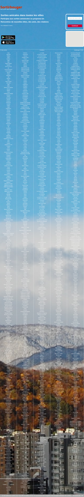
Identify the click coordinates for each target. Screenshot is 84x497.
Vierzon (75, 415)
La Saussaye (42, 72)
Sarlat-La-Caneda (75, 132)
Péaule (58, 174)
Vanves (75, 374)
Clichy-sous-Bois (25, 77)
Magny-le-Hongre (42, 298)
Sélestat (75, 165)
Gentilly (25, 338)
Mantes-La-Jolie (42, 317)
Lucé (42, 277)
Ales (8, 80)
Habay (25, 395)
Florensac (25, 284)
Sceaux (75, 156)
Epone (25, 228)
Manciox (42, 310)
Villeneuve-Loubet (75, 438)
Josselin (25, 463)
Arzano (8, 149)
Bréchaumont (8, 320)
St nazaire (75, 209)
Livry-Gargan (42, 250)
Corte (25, 110)
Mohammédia (42, 406)
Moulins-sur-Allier (42, 478)
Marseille (42, 337)
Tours (75, 326)
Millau (42, 392)
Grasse (25, 368)
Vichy (75, 410)
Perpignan (58, 186)
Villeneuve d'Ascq (75, 432)
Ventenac (75, 394)
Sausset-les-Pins (75, 150)
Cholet (25, 63)
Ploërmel (59, 228)
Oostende (59, 125)
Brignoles (8, 338)
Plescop (59, 215)
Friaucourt (25, 313)
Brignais (8, 335)
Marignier (42, 328)
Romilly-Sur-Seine (59, 386)
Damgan (25, 150)
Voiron (75, 468)
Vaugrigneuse (75, 379)
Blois (8, 271)
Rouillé (58, 406)
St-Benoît (75, 215)
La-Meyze (42, 101)
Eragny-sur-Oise (25, 233)
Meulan (42, 385)
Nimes (58, 87)
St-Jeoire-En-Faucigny (59, 490)
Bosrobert (8, 289)
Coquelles (25, 105)
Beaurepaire (8, 225)
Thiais (75, 290)
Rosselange (58, 398)
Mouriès (42, 480)
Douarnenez (25, 185)
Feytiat (25, 272)
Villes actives (4, 50)
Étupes (25, 254)
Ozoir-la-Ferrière (58, 149)
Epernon (25, 224)
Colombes (25, 90)
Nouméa (59, 105)
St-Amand (58, 430)
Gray (25, 371)
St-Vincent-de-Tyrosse (75, 102)
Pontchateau (58, 272)
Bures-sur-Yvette (8, 352)
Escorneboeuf (25, 241)
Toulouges (75, 314)
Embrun (25, 218)
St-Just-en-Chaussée (75, 53)
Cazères (8, 418)
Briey (8, 334)
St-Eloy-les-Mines (75, 222)
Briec (8, 332)
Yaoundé (75, 484)
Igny (25, 438)
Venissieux (75, 392)
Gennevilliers (25, 335)
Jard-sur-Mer (25, 456)
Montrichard (42, 460)
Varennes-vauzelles (75, 376)
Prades (58, 298)
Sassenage (75, 143)
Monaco (42, 412)
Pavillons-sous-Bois (58, 171)
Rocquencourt (59, 374)
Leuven (42, 225)
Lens (42, 204)
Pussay (58, 307)
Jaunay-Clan (25, 459)
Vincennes (75, 453)
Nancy (58, 62)
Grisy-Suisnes (25, 377)
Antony (8, 122)
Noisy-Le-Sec (59, 101)
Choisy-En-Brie (25, 60)
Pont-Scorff (58, 263)
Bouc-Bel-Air (8, 290)
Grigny (25, 376)
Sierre (75, 183)
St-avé (75, 212)
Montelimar (41, 432)
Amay (8, 92)
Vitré (75, 462)
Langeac (42, 126)
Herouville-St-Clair (25, 424)
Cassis (8, 406)
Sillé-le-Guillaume (75, 186)
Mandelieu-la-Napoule (42, 313)
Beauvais (8, 227)
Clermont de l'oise (25, 68)
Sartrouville (75, 140)
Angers (8, 105)
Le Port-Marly (42, 171)
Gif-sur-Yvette (25, 346)
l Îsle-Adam (25, 477)
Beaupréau (8, 222)
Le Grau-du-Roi (41, 156)
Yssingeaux (75, 487)
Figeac (25, 274)
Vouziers (75, 471)
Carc (8, 389)
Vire (75, 454)
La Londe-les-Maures (42, 57)
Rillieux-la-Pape (58, 350)
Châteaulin (8, 472)
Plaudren (59, 210)
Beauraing (8, 224)
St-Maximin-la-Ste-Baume (75, 239)
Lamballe (42, 116)
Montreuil (42, 457)
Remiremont (58, 332)
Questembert (59, 314)
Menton (42, 368)
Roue (59, 403)
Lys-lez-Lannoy (42, 292)
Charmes (8, 459)
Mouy (42, 486)
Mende (42, 364)
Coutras (25, 128)
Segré (75, 164)
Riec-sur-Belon (58, 347)
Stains (75, 257)
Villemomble (75, 430)
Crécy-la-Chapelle (25, 131)
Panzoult (59, 161)
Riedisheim (58, 349)
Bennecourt (8, 241)
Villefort (75, 419)
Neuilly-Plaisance (59, 77)
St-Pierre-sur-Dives (75, 90)
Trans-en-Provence (75, 329)
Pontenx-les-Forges (58, 274)
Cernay (8, 425)
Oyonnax (59, 147)
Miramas (42, 395)
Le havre (42, 158)
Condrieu (25, 101)
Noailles (59, 92)
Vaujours (75, 380)
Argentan (8, 135)
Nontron (59, 102)
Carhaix (8, 395)
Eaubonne (25, 200)
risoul (59, 356)
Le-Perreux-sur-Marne (42, 197)
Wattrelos (75, 475)
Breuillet (8, 326)
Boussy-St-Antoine (8, 314)
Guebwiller (25, 379)
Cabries (8, 358)
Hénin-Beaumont (25, 415)
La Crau (25, 493)
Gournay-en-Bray (25, 359)
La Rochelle (42, 69)
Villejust (75, 428)
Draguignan (25, 189)
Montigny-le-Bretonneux (42, 442)
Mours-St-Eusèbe (42, 481)
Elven (25, 216)
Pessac (58, 192)
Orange (58, 128)
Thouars (75, 298)
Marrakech (42, 335)
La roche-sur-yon (42, 66)
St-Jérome (75, 230)
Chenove (25, 53)
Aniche (8, 110)
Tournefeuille (75, 322)
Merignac (42, 376)
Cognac (25, 81)
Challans (8, 432)
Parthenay (58, 167)
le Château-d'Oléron (41, 150)
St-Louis (75, 60)
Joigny (25, 460)
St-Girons (59, 478)
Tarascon (75, 277)
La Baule (25, 484)
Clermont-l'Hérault (25, 71)
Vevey (75, 409)
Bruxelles (8, 349)
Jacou (25, 454)
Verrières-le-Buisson (75, 401)
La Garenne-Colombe (42, 54)
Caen (8, 362)
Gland (25, 353)
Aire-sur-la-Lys (8, 66)
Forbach (25, 299)
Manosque (42, 316)
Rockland (59, 373)
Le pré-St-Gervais (42, 176)
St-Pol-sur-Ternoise (75, 93)
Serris (75, 174)
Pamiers (59, 153)
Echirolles (25, 203)
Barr (8, 200)
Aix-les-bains (8, 71)
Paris (59, 165)
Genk (25, 334)
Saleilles (75, 113)
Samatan (76, 123)
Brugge (8, 344)
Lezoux (42, 230)
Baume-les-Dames (8, 209)
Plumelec (59, 236)
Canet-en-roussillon (8, 385)
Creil (25, 132)
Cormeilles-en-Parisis (25, 108)
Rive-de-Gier (59, 358)
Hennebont (25, 416)
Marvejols (42, 341)
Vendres (75, 389)
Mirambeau (41, 397)
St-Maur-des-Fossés (58, 425)
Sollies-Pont (75, 195)
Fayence (25, 265)
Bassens (8, 201)
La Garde (42, 53)
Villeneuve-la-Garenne (75, 435)
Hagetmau (25, 397)
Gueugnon (25, 386)
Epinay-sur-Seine (25, 227)
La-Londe (42, 99)
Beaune (8, 221)
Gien (25, 343)
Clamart (25, 66)
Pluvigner (59, 244)
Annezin (8, 116)
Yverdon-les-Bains (75, 490)
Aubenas (8, 156)
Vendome (75, 388)
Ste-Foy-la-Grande (75, 104)
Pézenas (59, 198)
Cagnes (8, 364)
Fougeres (25, 305)
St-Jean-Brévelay (59, 484)
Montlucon (42, 450)
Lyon (42, 290)
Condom (25, 99)
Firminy (25, 275)
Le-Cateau (42, 192)
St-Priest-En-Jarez (75, 245)
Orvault (58, 141)
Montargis (42, 421)
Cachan (8, 359)
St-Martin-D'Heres (75, 66)
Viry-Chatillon (75, 460)
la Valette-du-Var (42, 86)
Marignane (42, 326)
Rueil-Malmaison (58, 413)
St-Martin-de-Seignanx (75, 68)
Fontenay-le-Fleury (25, 295)
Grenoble (25, 373)
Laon (42, 141)
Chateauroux (8, 477)
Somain (75, 197)
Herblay (25, 419)
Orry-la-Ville (58, 137)
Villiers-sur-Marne (75, 450)
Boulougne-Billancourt (8, 299)
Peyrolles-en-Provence (59, 197)
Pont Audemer (59, 251)
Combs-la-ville (25, 93)
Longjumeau (42, 259)
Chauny (8, 489)
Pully (59, 305)
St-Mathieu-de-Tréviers (75, 238)
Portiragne (58, 290)
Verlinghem (75, 397)
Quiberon (59, 317)
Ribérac (58, 346)
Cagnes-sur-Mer (8, 365)
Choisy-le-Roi (25, 62)
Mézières (42, 391)
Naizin (58, 59)
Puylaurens (58, 311)
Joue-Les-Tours (25, 465)
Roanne (58, 361)
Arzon (8, 150)
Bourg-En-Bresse (8, 304)
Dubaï (25, 195)
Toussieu (75, 328)
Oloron (58, 122)
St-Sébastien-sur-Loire (75, 253)
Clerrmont (25, 74)
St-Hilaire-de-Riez (59, 481)
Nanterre (59, 65)
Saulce (75, 147)
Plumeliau (59, 238)
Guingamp (25, 391)
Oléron (58, 117)
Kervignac (25, 471)
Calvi (8, 374)
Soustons (75, 203)
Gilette (25, 347)
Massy (41, 343)
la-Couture (42, 90)
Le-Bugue (42, 189)
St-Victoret (75, 256)
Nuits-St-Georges (59, 111)
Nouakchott (58, 104)
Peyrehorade (59, 195)
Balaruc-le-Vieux (8, 189)
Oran (59, 126)
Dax (25, 155)
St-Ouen (75, 83)
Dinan (25, 173)
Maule (42, 346)
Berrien (8, 248)
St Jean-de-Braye (75, 207)
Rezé (59, 341)
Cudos (25, 146)
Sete (75, 176)
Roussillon (58, 407)
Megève (42, 358)
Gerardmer (25, 340)
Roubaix (59, 401)
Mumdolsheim (42, 490)
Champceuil (8, 444)
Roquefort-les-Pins (59, 392)
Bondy (8, 281)
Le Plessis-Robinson (42, 165)
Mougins (42, 475)
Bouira (8, 295)
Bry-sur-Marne (8, 350)
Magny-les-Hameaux (42, 299)
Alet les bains (8, 81)
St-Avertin (75, 213)
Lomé (42, 254)
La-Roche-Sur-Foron (42, 104)
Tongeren (75, 302)
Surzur (75, 271)
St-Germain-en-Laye (75, 228)
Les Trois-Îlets (42, 215)
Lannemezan (42, 135)
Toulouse (76, 316)
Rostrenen (58, 400)
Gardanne (25, 329)
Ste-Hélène (75, 108)
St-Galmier (75, 225)
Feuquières (25, 268)
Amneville (8, 98)
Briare (8, 329)
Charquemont (8, 460)
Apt (8, 126)
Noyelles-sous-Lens (58, 110)
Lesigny (42, 222)
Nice (59, 86)
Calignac (8, 370)
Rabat (58, 323)
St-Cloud (59, 451)
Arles (8, 140)
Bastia (8, 203)
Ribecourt (59, 343)
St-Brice (59, 444)
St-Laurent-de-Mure (75, 54)
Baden (8, 179)
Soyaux (75, 204)
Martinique (42, 340)
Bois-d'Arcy (8, 277)
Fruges (25, 316)
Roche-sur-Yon (58, 362)
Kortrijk (25, 474)
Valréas (75, 368)
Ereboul (25, 236)
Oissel (58, 116)
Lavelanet (42, 147)
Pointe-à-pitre (59, 245)
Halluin (25, 403)
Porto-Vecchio (59, 292)
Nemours (59, 71)
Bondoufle (8, 280)
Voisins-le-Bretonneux (75, 469)
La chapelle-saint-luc (25, 486)
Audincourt (8, 164)
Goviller (25, 362)
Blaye (8, 269)
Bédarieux (8, 228)
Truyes (75, 343)
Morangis (42, 465)
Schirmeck (75, 159)
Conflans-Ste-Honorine (25, 102)
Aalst (8, 53)
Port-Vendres (59, 287)
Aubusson (8, 159)
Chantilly (8, 450)
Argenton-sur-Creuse (8, 138)
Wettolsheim (75, 478)
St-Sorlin (75, 254)
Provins (58, 304)
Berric (8, 247)
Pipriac (58, 204)
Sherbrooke (75, 182)
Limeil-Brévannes (42, 242)
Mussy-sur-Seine (58, 53)
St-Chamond (58, 447)
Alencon (8, 78)
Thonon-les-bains (75, 295)
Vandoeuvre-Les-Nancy (75, 371)
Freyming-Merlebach (25, 311)
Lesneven (42, 224)
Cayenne (8, 416)
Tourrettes (75, 325)
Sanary (75, 125)
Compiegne (25, 96)
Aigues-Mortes (8, 63)
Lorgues (42, 265)
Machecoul (41, 295)
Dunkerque (25, 198)
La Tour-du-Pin (42, 78)
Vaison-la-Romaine (75, 353)
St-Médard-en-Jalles (75, 72)
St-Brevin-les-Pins (59, 442)
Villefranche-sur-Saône (75, 425)
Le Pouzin (42, 173)
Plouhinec (59, 233)
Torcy (75, 307)
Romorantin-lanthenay (59, 388)
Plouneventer (59, 235)
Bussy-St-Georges (8, 353)
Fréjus (25, 308)
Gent (25, 337)
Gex (25, 341)
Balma (8, 192)
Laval (42, 146)
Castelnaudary (8, 410)
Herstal (25, 425)
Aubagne (8, 155)
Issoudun (25, 447)
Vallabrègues (75, 362)
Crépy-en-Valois (25, 135)
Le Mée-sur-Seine (42, 162)
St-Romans (75, 98)
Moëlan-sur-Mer (42, 404)
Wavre (75, 477)
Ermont (25, 238)
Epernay (25, 222)
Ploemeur (59, 225)
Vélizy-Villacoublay (75, 386)
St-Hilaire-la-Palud (59, 483)
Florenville (25, 286)
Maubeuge (42, 344)
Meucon (42, 382)
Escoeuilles (25, 239)
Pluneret (59, 242)
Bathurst (8, 204)
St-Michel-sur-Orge (75, 74)
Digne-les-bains (25, 170)
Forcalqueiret (25, 301)
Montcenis (42, 428)
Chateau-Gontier (8, 465)
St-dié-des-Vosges (59, 422)
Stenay (75, 262)
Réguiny (59, 329)
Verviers (75, 404)
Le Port (42, 170)
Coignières (25, 84)
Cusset (25, 147)
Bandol (8, 195)
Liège (42, 233)
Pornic (58, 280)
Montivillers (41, 445)
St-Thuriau (75, 99)
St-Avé (58, 438)
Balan (8, 188)
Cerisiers (8, 424)
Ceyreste (8, 428)
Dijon (25, 171)
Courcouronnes (25, 120)
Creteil (25, 138)
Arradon (8, 146)
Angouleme (8, 108)
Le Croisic (42, 155)
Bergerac (8, 244)
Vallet (75, 365)
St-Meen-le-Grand (75, 242)
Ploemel (58, 224)
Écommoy (25, 204)
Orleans (58, 134)
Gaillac (25, 320)
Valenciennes (75, 358)
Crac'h (25, 129)
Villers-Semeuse (75, 447)
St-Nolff (75, 80)
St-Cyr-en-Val (75, 218)
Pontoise (59, 278)
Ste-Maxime (75, 260)
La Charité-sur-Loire (25, 487)
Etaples (25, 247)
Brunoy (8, 347)
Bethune (8, 251)
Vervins (75, 406)
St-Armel (59, 435)
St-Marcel (75, 63)
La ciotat (25, 490)
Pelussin (59, 176)
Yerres (75, 486)
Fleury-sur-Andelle (25, 281)
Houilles (25, 433)
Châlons (8, 435)
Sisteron (75, 188)
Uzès (75, 352)
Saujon (75, 146)
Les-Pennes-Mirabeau (42, 221)
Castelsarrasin (8, 412)
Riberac (58, 344)
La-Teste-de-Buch (42, 107)
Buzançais (8, 356)
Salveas (75, 122)
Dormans (25, 182)
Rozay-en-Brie (59, 410)
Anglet (8, 107)
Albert (8, 74)
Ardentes (8, 132)
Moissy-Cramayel (42, 409)
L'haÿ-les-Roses (25, 478)
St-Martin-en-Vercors (75, 69)
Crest (25, 137)
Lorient (42, 268)
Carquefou (8, 401)
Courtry (25, 123)
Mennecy (42, 367)
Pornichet (59, 281)
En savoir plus (76, 495)
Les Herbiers (42, 207)
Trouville (75, 340)
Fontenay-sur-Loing (25, 298)
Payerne (59, 173)
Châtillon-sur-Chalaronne (8, 484)
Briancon (8, 328)
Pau (59, 168)
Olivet (58, 119)
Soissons (75, 191)
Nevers (58, 81)
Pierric (58, 201)
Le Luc (41, 159)
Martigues (42, 338)
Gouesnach (25, 356)
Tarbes (75, 278)
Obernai (59, 114)
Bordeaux (8, 286)
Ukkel (75, 347)
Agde (8, 60)
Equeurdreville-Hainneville (25, 230)
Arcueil (8, 131)
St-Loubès (75, 59)
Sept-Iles (75, 173)
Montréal (42, 456)
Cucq (25, 143)
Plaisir (58, 207)
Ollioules (59, 120)
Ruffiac (58, 415)
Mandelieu (42, 311)
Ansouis (8, 119)
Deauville (25, 156)
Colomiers (25, 92)
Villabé (75, 416)
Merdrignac (41, 371)
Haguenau (25, 400)
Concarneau (25, 98)
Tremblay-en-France (75, 335)
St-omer (75, 81)
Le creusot (42, 153)
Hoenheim (25, 427)
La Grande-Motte (42, 56)
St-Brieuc (75, 216)
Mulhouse (42, 489)
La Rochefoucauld (42, 68)
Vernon (75, 400)
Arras (8, 147)
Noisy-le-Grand (58, 99)
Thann (75, 286)
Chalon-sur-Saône (8, 433)
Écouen (25, 206)
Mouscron (42, 483)
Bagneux (8, 182)
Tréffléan (75, 334)
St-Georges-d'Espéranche (59, 469)
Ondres (58, 123)
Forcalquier (25, 302)
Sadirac (58, 419)
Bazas (8, 213)
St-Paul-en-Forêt (75, 86)
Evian (25, 256)
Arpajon (8, 143)
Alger (8, 84)
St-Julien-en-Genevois (59, 492)
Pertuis (58, 189)
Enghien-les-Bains (25, 219)
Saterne (75, 144)
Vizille (75, 466)
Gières (25, 344)
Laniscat (42, 134)
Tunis (75, 346)
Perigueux (58, 182)
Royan (58, 409)
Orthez (58, 140)
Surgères (75, 269)
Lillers (42, 239)
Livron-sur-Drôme (42, 248)
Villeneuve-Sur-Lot (75, 441)
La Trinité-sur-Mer (42, 80)
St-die (58, 457)
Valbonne (75, 355)
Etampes (25, 245)
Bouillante (8, 293)
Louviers (42, 274)
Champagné (8, 442)
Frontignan (25, 314)
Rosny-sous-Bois (59, 397)
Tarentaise (75, 280)
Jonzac (25, 462)
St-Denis (59, 456)
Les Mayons (42, 210)
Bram (8, 316)
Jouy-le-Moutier (25, 468)
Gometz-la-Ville (25, 355)
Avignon (8, 176)
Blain (8, 265)
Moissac (42, 407)
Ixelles (25, 453)
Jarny (25, 457)
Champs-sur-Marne (8, 448)
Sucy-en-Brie (75, 265)
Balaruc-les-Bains (8, 191)
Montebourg (42, 430)
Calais (8, 368)
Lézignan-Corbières (42, 228)
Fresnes (25, 310)
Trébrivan (75, 332)
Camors (8, 382)
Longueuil (42, 260)
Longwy (42, 262)
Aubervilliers (8, 158)
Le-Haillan (42, 195)
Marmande (42, 331)
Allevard (8, 89)
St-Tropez (59, 428)
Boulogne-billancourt (8, 296)
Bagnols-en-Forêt (8, 183)
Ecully (25, 207)
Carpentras (8, 400)
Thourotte (75, 299)
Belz (8, 238)
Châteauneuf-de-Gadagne (8, 474)
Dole (25, 179)
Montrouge (42, 463)
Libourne (42, 232)
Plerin (58, 213)
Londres (42, 257)
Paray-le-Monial (58, 164)
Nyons (58, 113)
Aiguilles (8, 65)
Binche (8, 259)
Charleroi (8, 456)
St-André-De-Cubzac (75, 210)
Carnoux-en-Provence (8, 398)
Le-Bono (42, 186)
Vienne (75, 413)
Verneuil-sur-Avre (75, 398)
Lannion (42, 137)
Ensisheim (25, 221)
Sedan (75, 162)
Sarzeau (75, 141)
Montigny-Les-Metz (42, 444)
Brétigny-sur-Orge (8, 325)
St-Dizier (75, 221)
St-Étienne (58, 463)
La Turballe (41, 83)
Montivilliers (42, 447)
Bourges (8, 311)
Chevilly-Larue (25, 57)
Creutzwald (25, 140)
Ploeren (58, 227)
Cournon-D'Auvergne (25, 122)
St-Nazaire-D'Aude (75, 78)
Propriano (59, 302)
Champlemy (8, 447)
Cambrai (8, 380)
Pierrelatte (58, 200)
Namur (58, 60)
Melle (42, 359)
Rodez (58, 376)
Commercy (25, 95)
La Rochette (42, 71)
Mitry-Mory (42, 403)
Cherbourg (25, 54)
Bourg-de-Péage (8, 302)
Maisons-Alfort (42, 302)
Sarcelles (75, 131)
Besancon (8, 250)
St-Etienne (75, 224)
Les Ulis (42, 216)
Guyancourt (25, 394)
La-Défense (42, 92)
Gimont (25, 349)
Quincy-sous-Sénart (58, 322)
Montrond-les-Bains (42, 462)
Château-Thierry (8, 466)
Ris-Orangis (58, 355)
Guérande (25, 383)
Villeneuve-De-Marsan (75, 433)
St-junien (59, 493)
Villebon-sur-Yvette (75, 418)
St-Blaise (59, 441)
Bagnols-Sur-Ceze (8, 185)
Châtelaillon (8, 478)
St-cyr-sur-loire (58, 454)
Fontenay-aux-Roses (25, 292)
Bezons (8, 254)
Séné (75, 167)
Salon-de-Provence (75, 120)
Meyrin (41, 388)
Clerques (25, 72)
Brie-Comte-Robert (8, 331)
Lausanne (42, 144)
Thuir (75, 301)
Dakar (25, 149)
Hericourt (25, 421)
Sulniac (75, 266)
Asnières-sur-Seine (8, 152)
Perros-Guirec (59, 188)
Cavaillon (8, 415)
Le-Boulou (42, 188)
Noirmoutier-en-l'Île (59, 98)
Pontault (59, 268)
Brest (8, 323)
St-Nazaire (75, 77)
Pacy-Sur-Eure (58, 150)
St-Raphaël (75, 250)
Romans (59, 383)
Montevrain (41, 438)
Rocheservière (58, 371)
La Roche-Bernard (42, 65)
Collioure (25, 87)
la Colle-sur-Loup (25, 492)
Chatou (8, 486)
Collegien (25, 86)
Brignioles (8, 337)
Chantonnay (8, 451)
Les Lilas (42, 209)
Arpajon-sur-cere (8, 144)
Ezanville (25, 262)
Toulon (75, 313)
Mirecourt (42, 400)
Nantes (58, 66)
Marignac (42, 325)
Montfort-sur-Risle (42, 439)
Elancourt (25, 212)
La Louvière (42, 59)
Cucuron (25, 144)
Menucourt (42, 370)
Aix (8, 68)
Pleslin (58, 216)
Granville (25, 367)
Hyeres (25, 436)
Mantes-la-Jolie (42, 319)
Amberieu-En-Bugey (8, 93)
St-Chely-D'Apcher (59, 448)
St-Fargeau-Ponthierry (59, 465)
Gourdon (25, 358)
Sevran (75, 177)
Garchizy (25, 328)
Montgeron (42, 441)
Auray (8, 167)
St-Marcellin (75, 65)
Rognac (58, 377)
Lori (42, 266)
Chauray (8, 490)
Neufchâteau (59, 75)
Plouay (58, 230)
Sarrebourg (75, 135)
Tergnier (75, 284)
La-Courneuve (42, 89)
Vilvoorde (75, 451)
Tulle (75, 344)
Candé (8, 383)
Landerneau (42, 120)
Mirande (42, 398)
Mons (42, 415)
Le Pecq (42, 164)
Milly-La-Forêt (42, 394)
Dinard (25, 174)
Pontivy (58, 277)
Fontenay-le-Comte (25, 293)
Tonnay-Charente (75, 304)
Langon (42, 128)
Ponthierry (58, 275)
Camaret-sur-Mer (8, 377)
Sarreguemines (75, 137)
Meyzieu (42, 389)
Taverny (75, 283)
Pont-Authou (59, 254)
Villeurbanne (75, 448)
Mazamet (42, 353)
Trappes (75, 331)
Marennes (42, 323)
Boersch (8, 274)
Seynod (75, 180)
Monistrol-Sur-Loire (42, 413)
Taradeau (75, 275)
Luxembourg (42, 287)
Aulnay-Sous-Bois (8, 165)
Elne (25, 215)
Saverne (75, 152)
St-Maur (75, 71)
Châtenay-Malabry (8, 481)
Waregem (75, 472)
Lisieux (42, 247)
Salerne (75, 114)
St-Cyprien (58, 421)
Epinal (25, 225)
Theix (75, 287)
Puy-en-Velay (59, 310)
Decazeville (25, 158)
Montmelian (42, 451)
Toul (75, 311)
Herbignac (25, 418)
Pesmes (58, 191)
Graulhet (25, 370)
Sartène (75, 138)
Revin (58, 340)
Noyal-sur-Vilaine (59, 108)
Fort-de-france (25, 304)
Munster (42, 492)
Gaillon (25, 322)
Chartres (8, 462)
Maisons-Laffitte (42, 304)
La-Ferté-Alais (42, 95)
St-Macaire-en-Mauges (75, 233)
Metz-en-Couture (42, 380)
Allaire (8, 86)
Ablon (8, 57)
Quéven (58, 316)
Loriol (42, 269)
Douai (25, 183)
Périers (58, 180)
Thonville (76, 296)
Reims (58, 331)
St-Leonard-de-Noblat (75, 56)
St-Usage (75, 101)
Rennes (58, 335)
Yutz (75, 489)
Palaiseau (59, 152)
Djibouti (25, 177)
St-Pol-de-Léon (75, 92)
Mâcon (41, 296)
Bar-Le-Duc (8, 197)
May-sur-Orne (42, 350)
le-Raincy (42, 200)
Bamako (8, 194)
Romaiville (58, 382)
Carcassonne (8, 391)
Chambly (8, 439)
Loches (42, 251)
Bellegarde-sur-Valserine (8, 233)
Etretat (25, 253)
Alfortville (8, 83)
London (42, 256)
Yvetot (75, 492)
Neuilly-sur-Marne (59, 78)
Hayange (25, 410)
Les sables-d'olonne (41, 213)
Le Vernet (42, 180)
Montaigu (42, 418)
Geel (25, 331)
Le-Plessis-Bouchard (42, 198)
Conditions (42, 50)
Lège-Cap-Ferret (42, 203)
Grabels (25, 364)
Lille (42, 238)
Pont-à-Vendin (59, 253)
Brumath (8, 346)
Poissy (58, 247)
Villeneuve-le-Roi (75, 436)
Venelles (75, 391)
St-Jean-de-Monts (59, 424)
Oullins (58, 146)
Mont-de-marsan (42, 416)
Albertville (8, 75)
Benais (8, 239)
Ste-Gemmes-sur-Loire (75, 105)
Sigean (75, 185)
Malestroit (42, 307)
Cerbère (8, 419)
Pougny (58, 295)
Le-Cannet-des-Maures (42, 191)
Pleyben (58, 222)
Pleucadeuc (58, 221)
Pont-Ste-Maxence (59, 262)
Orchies (58, 131)
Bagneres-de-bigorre (8, 180)
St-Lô (75, 57)
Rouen (58, 404)
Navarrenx (58, 69)
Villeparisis (75, 442)
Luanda (42, 275)
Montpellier (41, 454)
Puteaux (59, 308)
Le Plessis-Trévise (42, 167)
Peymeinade (59, 194)
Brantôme (8, 317)
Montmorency (42, 453)
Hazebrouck (25, 412)
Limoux (42, 245)
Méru (42, 377)
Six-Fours (75, 189)
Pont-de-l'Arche (58, 257)
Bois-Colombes (8, 275)
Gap (25, 325)
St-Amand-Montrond (58, 432)
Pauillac (58, 170)
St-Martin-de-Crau (75, 236)
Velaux (75, 383)
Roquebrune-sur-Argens (58, 391)
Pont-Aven (58, 256)
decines (25, 159)
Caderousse (8, 361)
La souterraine (42, 77)
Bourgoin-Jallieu (8, 313)
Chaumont (8, 487)
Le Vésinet (42, 182)
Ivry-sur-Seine (25, 451)
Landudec (42, 123)
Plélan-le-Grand (58, 212)
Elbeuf (25, 213)
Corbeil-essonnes (25, 107)
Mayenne (42, 352)
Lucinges (42, 278)
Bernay (8, 245)
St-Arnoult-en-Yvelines (59, 436)
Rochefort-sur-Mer (59, 368)
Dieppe (25, 168)
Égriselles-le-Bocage (25, 210)
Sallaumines (75, 119)
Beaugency (8, 218)
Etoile (25, 250)
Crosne (25, 141)
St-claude (59, 450)
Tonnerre (75, 305)
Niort (59, 89)
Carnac (8, 397)
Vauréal (75, 382)
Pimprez (59, 203)
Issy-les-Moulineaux (25, 448)
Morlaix (42, 471)
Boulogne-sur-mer (8, 298)
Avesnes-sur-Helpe (8, 174)
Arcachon (8, 128)
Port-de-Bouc (59, 284)
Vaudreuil (75, 377)
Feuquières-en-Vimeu (25, 269)
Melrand (42, 361)
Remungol (58, 334)
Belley (8, 236)
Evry (25, 260)
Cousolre (25, 125)
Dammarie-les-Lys (25, 152)
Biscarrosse (8, 260)
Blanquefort (8, 268)
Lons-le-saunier (41, 263)
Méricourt (42, 374)
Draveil (25, 192)
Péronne (59, 185)
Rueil (59, 412)
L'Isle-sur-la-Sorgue (25, 483)
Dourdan (25, 186)
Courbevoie (25, 119)
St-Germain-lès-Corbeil (59, 474)
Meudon (42, 383)
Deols (25, 164)
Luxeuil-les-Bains (42, 289)
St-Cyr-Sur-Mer (75, 219)
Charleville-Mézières (8, 457)
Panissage (58, 156)
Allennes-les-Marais (8, 87)
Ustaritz (75, 350)
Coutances (25, 126)
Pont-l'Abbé (58, 259)
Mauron (42, 349)
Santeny (75, 129)
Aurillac (8, 168)
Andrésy (8, 104)
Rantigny (59, 326)
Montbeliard (42, 424)
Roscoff (58, 395)
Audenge (8, 162)
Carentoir (8, 394)
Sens (75, 171)
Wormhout (75, 483)
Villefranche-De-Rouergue (75, 422)
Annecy (8, 113)
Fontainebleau (25, 290)
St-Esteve (59, 460)
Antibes (8, 120)
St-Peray (75, 89)
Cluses (25, 80)
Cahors (8, 367)
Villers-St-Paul (75, 445)
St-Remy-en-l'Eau (75, 251)
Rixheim (58, 359)
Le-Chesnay (42, 194)
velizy (75, 385)
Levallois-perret (41, 227)
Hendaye (25, 413)
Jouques (25, 466)
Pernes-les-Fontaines (59, 183)
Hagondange (25, 398)
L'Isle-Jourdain (25, 481)
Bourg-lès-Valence (8, 307)
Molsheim (42, 410)
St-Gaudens (75, 227)
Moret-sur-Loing (42, 466)
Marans (42, 320)
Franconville (25, 307)
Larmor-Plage (42, 143)
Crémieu (25, 134)
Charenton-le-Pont (8, 454)
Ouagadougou (59, 144)
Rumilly (58, 416)
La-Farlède (41, 93)
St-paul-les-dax (75, 87)
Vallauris (75, 364)
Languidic (42, 132)
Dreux (25, 194)
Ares (8, 134)
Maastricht (42, 293)
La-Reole (42, 102)
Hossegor (25, 430)
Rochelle (59, 370)
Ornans (58, 135)
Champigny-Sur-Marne (8, 445)
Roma (58, 380)
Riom (59, 352)
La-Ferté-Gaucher (42, 96)
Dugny (25, 197)
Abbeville (8, 54)
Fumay (25, 317)
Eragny (25, 232)
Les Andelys (42, 206)
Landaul (42, 119)
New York (59, 83)
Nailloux (59, 56)
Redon (58, 328)
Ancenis (8, 99)
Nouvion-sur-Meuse (58, 107)
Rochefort (59, 364)
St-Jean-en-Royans (58, 489)
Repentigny (58, 337)
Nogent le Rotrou (59, 93)
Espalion (25, 242)
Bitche (8, 262)
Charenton (8, 453)
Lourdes (42, 272)
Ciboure (25, 65)
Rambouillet (58, 325)
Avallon (8, 173)
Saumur (75, 149)
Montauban (41, 422)
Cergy (8, 422)
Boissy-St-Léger (8, 278)
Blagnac (8, 263)
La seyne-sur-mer (42, 75)
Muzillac (58, 54)
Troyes (75, 341)
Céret (8, 421)
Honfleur (25, 428)
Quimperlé (58, 320)
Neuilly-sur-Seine (58, 80)
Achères (8, 59)
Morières (42, 469)
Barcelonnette (8, 198)
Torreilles (76, 308)
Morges (42, 468)
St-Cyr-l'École (59, 453)
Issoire (25, 445)
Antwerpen (8, 123)
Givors (25, 352)
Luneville (42, 283)
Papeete (59, 162)
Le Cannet (42, 149)
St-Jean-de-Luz (58, 487)
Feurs (25, 271)
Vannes (75, 373)
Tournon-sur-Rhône (75, 323)
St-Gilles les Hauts (59, 475)
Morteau (42, 474)
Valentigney (75, 361)
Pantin (58, 159)
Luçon (42, 280)
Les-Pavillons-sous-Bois (42, 219)
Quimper (59, 319)
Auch (8, 161)
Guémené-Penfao (25, 380)
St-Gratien (58, 480)
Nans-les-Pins (59, 63)
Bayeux (8, 210)
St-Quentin (75, 95)
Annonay (8, 117)
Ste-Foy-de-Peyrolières (75, 259)
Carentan (8, 392)
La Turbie (42, 84)
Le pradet (42, 174)
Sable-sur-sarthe (58, 418)
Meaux (41, 355)
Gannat (25, 323)
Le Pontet (42, 168)
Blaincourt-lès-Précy (8, 266)
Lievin (42, 236)
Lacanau (42, 110)
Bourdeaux (8, 301)
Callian (8, 371)
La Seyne (42, 74)
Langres (42, 131)
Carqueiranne (8, 403)
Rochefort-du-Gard (59, 365)
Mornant (42, 472)
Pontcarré (59, 271)
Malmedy (42, 308)
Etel (25, 248)
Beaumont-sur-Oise (8, 219)
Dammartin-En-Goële (25, 153)
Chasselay (8, 463)
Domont (25, 180)
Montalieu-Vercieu (42, 419)
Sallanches (75, 117)
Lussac (42, 286)
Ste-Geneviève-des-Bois (75, 107)
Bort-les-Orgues (8, 287)
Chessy (25, 56)
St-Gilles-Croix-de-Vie (59, 477)
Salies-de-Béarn (75, 116)
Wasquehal (75, 474)
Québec (58, 313)
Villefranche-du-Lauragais (75, 424)
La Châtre (25, 489)
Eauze (25, 201)
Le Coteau (42, 152)
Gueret (25, 385)
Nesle (58, 72)
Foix (25, 287)
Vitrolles (75, 463)
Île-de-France (25, 439)
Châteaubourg (8, 468)
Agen (8, 62)
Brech (8, 319)
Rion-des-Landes (58, 353)
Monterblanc (42, 433)
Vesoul (75, 407)
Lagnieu (42, 111)
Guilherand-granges (25, 389)
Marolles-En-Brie (42, 334)
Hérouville (25, 422)
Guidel (25, 388)
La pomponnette (42, 63)
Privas (58, 301)
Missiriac (42, 401)
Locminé (42, 253)
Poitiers (58, 250)
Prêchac (59, 299)
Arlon (8, 141)
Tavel (75, 281)
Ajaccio (8, 72)
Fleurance (25, 278)
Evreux (25, 257)
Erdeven (25, 235)
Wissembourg (75, 480)
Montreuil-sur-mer (42, 459)
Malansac (42, 305)
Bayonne (8, 212)
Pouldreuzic (58, 296)
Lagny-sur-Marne (42, 114)
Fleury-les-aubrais (25, 280)
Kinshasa (25, 472)
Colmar (25, 89)
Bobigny (8, 272)
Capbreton (8, 388)
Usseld (75, 349)
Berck (8, 242)
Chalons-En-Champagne (8, 436)
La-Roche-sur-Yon (42, 105)
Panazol (58, 155)
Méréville (42, 373)
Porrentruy (58, 283)
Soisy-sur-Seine (75, 194)
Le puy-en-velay (42, 179)
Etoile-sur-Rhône (25, 251)
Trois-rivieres (75, 338)
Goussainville (25, 361)
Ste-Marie (75, 110)
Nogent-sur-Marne (59, 96)
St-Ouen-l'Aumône (75, 84)
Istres (25, 450)
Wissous (75, 481)
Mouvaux (42, 484)
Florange (25, 283)
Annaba (8, 111)
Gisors (25, 350)
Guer (25, 382)
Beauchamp (8, 215)
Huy (25, 435)
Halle (25, 401)
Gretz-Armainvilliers (25, 374)
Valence (75, 356)
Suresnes (75, 268)
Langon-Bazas (42, 129)
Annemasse (8, 114)
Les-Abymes (42, 218)
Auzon (8, 171)
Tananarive (75, 274)
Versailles (75, 403)
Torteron (75, 310)
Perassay (59, 179)
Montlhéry (42, 448)
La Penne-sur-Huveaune (41, 60)
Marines (42, 329)
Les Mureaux (42, 212)
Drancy (25, 191)
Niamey (58, 84)
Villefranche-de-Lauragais (75, 421)
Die (25, 167)
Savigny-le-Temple (75, 153)
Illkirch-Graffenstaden (25, 442)
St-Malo (75, 62)
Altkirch (8, 90)
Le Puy (42, 177)
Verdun (75, 395)
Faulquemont (25, 263)
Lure (42, 284)
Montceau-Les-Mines (42, 427)
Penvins (59, 177)
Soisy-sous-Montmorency (75, 192)
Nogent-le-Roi (59, 95)
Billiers (8, 257)
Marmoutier (42, 332)
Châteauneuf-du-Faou (8, 475)
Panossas (59, 158)
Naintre (58, 57)
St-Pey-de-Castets (75, 244)
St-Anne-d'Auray (58, 433)
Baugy (8, 207)
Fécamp (25, 266)
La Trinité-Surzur (42, 81)
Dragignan (25, 188)
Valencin (75, 359)
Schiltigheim (75, 158)
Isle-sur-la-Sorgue (25, 444)
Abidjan (8, 56)
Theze (75, 289)
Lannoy (42, 138)
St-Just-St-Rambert (75, 232)
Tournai (75, 319)
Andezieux (8, 102)
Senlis (75, 168)
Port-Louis (58, 286)
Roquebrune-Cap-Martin (58, 389)
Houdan (25, 432)
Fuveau (25, 319)
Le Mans (42, 161)
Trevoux (75, 337)
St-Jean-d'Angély (59, 486)
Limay (42, 241)
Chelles (8, 493)
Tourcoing (75, 317)
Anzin (8, 125)
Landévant (42, 122)
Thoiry (75, 293)
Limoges (42, 244)
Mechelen (42, 356)
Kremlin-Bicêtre (25, 475)
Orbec (58, 129)
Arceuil (8, 129)
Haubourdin (25, 407)
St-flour (58, 466)
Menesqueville (42, 365)
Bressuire (8, 322)
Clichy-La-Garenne (25, 75)
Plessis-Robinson (59, 219)
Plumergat (58, 241)
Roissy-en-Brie (58, 379)
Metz (42, 379)
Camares (8, 376)
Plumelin (59, 239)
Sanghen (76, 126)
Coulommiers (25, 117)
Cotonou (25, 113)
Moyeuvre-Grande (42, 487)
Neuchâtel (58, 74)
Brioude (8, 340)
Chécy (8, 492)
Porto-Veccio (59, 293)
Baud (8, 206)
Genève (25, 332)
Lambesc (42, 117)
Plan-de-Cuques (58, 209)
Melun (42, 362)
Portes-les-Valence (59, 289)
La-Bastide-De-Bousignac (42, 87)
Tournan (75, 320)
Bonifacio (8, 283)
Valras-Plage (75, 367)
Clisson (25, 78)
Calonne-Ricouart (8, 373)
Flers (25, 277)
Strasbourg (75, 263)
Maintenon (42, 301)
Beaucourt (8, 216)
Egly (25, 209)
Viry (75, 459)
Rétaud (58, 338)
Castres (8, 413)
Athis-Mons (8, 153)
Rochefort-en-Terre (59, 367)
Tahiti (75, 272)
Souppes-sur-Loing (75, 201)
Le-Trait (42, 201)
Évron (25, 259)
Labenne (42, 108)
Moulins (42, 477)
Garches (25, 326)
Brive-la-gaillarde (8, 341)
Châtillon (8, 483)
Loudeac (42, 271)
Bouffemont (8, 292)
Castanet (8, 407)
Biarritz (8, 256)
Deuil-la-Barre (25, 165)
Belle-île (8, 232)
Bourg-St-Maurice (8, 310)
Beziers (8, 253)
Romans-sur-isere (59, 385)
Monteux (42, 436)
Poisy (58, 248)
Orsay (58, 138)
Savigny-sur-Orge (75, 155)
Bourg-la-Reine (8, 305)
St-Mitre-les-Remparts (75, 75)
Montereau (42, 435)
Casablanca (8, 404)
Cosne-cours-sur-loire (25, 111)
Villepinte (75, 444)
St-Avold (59, 439)
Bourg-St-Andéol (8, 308)
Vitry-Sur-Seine (75, 465)
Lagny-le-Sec (42, 113)
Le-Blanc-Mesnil (42, 185)
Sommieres (75, 198)
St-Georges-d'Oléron (58, 471)
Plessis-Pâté (59, 218)
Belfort (8, 230)
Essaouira (25, 244)
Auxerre (8, 170)
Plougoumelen (59, 232)
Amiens (8, 96)
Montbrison (41, 425)
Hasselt (25, 406)
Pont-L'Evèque (58, 260)
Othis (59, 143)
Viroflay (75, 456)
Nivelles (58, 90)
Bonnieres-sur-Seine (8, 284)
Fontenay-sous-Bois (25, 296)
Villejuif (75, 427)
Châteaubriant (8, 469)
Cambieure (8, 379)
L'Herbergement (25, 480)
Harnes (25, 404)
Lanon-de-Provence (42, 140)
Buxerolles (8, 355)
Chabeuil (8, 430)
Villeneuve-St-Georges (75, 439)
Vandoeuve (75, 370)
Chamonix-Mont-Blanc (8, 441)
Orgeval (58, 132)
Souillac (75, 200)
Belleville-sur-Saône (8, 235)
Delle (25, 162)
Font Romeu (25, 289)
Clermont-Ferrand (25, 69)
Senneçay (75, 170)
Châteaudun (8, 471)
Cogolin (25, 83)
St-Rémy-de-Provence (75, 96)
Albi (8, 77)
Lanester (42, 125)
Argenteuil (8, 137)
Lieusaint (42, 235)
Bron (8, 343)
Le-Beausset (42, 183)
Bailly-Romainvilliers (8, 186)
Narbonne (59, 68)
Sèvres (75, 179)
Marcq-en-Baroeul (42, 322)
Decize (25, 161)
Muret (42, 493)
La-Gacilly (42, 98)
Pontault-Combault (59, 269)
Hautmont (25, 409)
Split (75, 206)
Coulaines (25, 116)
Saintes (75, 111)
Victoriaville (75, 412)
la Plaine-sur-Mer (42, 62)
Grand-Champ (25, 365)
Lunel (42, 281)
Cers (8, 427)
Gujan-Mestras (25, 392)
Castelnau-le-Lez (8, 409)
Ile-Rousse (25, 441)
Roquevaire (58, 394)
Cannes (8, 386)
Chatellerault (8, 480)
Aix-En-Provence (8, 69)
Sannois (75, 128)
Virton (75, 457)
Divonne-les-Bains (25, 176)
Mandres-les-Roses (42, 314)
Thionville (75, 292)
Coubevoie (25, 114)
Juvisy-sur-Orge (25, 469)
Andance (8, 101)
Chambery (8, 438)
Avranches (8, 177)
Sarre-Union (75, 134)
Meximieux (42, 386)
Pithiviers (59, 206)
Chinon (25, 59)
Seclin (75, 161)
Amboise (8, 95)
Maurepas (42, 347)
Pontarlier (59, 266)
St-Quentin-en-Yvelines (75, 248)
